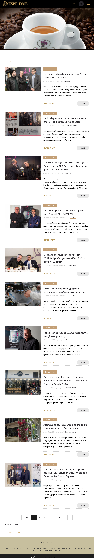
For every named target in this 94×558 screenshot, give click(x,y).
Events (10, 537)
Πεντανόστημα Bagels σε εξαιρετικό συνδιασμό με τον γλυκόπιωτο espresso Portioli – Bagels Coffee (65, 381)
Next (26, 517)
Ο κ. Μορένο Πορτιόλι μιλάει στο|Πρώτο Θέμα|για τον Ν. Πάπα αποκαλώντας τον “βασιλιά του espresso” (66, 166)
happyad (62, 553)
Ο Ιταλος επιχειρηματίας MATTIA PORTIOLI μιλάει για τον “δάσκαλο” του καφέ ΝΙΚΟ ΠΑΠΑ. (64, 258)
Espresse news (14, 532)
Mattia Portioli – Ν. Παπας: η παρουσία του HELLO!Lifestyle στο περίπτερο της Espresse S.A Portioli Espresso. (65, 473)
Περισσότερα (49, 103)
